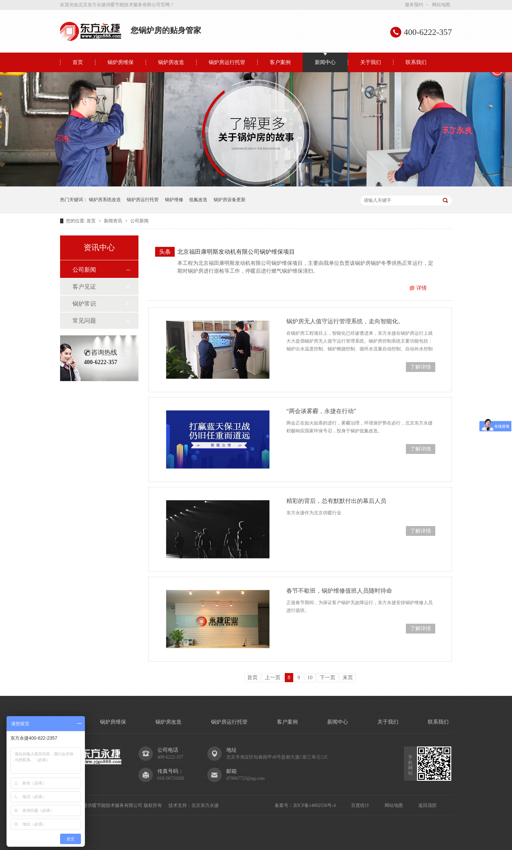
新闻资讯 (113, 220)
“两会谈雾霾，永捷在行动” (321, 411)
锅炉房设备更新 (230, 199)
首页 (77, 62)
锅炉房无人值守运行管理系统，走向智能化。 (345, 321)
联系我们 (416, 62)
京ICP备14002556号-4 (314, 805)
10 (309, 677)
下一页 (327, 677)
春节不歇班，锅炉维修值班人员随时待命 (339, 590)
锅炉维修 (174, 199)
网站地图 (441, 4)
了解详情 (420, 367)
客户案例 (280, 62)
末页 (348, 677)
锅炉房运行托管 (227, 62)
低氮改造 (198, 199)
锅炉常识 (84, 303)
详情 (421, 288)
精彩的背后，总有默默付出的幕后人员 (336, 501)
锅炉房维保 (120, 62)
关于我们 (370, 62)
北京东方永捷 (205, 805)
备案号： (284, 805)
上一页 (272, 677)
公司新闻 (139, 220)
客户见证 (84, 286)
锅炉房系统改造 (105, 199)
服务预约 (414, 4)
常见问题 (84, 320)
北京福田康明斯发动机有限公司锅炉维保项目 (236, 252)
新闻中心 (325, 62)
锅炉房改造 (171, 62)
